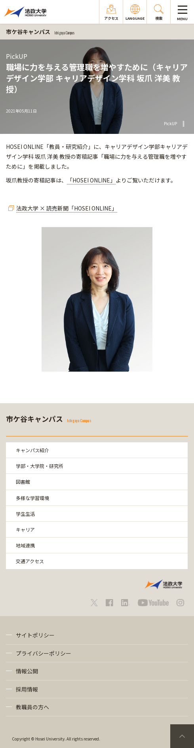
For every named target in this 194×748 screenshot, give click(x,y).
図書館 (23, 481)
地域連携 (25, 545)
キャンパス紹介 (32, 450)
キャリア (25, 529)
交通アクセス (30, 561)
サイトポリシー (35, 635)
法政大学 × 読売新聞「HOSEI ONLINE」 (66, 208)
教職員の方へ (32, 707)
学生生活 (25, 513)
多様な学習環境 (32, 497)
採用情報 (27, 689)
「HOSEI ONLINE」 (91, 180)
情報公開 (27, 671)
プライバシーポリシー (43, 653)
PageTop (182, 736)
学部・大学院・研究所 (39, 465)
